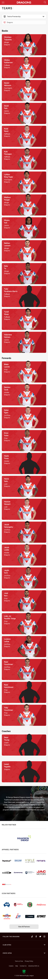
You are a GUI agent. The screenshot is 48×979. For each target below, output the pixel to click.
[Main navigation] (3, 2)
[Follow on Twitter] (40, 936)
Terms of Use (19, 961)
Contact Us (23, 966)
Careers (11, 966)
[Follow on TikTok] (32, 936)
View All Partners (24, 927)
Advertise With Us (33, 966)
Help (16, 966)
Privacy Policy (29, 961)
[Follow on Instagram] (44, 936)
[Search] (45, 2)
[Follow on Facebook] (36, 936)
